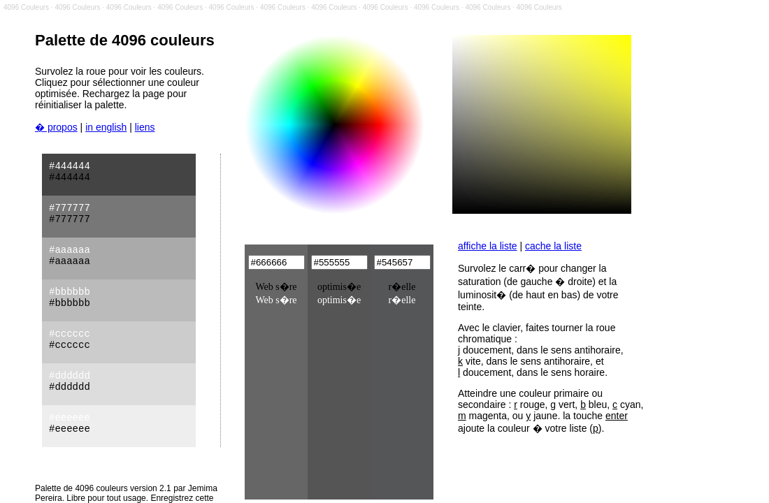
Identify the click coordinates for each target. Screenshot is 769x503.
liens (145, 127)
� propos (56, 127)
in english (106, 127)
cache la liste (553, 246)
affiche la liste (487, 246)
